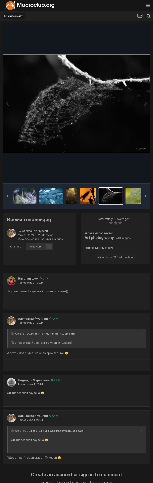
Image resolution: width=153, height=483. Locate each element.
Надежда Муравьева (34, 380)
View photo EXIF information (115, 257)
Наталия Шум (28, 278)
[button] (7, 196)
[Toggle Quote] (13, 333)
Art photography (99, 238)
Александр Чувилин (35, 231)
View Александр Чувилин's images (40, 239)
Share (15, 246)
